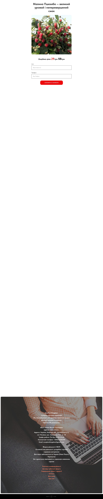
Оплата (51, 474)
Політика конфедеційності (51, 466)
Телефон (33, 72)
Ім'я (32, 64)
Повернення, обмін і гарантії (51, 471)
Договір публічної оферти (51, 469)
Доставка (51, 476)
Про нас (52, 478)
